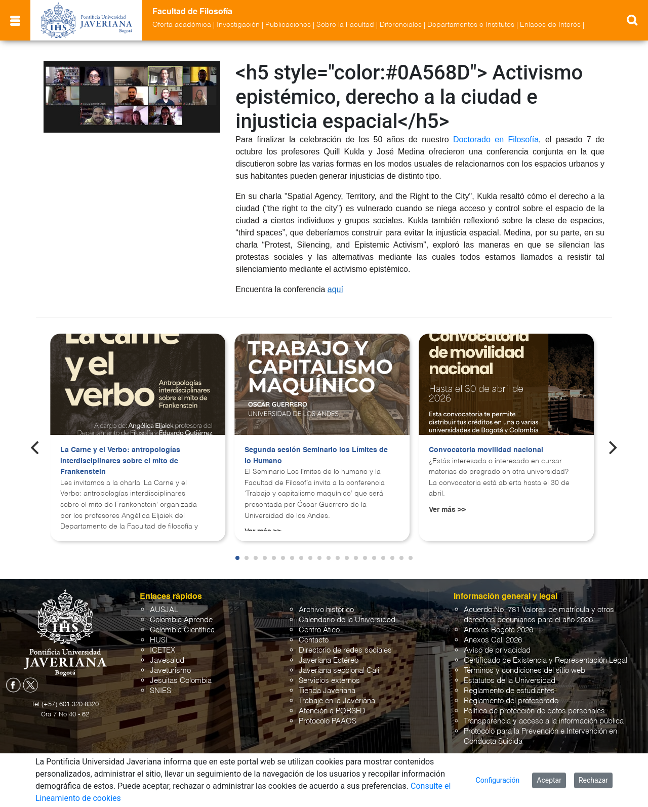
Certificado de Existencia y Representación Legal (545, 660)
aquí (335, 289)
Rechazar (593, 780)
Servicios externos (329, 680)
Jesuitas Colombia (181, 680)
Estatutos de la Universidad (509, 680)
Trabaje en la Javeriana (337, 701)
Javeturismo (170, 670)
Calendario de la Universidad (347, 620)
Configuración (498, 780)
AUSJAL (164, 610)
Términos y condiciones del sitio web (524, 670)
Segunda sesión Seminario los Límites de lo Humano (316, 456)
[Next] (612, 447)
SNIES (160, 691)
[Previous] (36, 447)
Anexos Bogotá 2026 (498, 630)
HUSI (159, 640)
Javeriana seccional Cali (339, 670)
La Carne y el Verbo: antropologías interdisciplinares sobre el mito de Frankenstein (120, 461)
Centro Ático (319, 630)
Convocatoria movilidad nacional (486, 450)
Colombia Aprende (181, 620)
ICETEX (162, 650)
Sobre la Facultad (345, 24)
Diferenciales (401, 24)
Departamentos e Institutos (470, 24)
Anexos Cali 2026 (493, 640)
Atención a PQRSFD (332, 711)
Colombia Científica (182, 630)
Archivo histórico (326, 610)
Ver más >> (447, 509)
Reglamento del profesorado (511, 701)
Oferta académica (181, 24)
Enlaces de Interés (550, 24)
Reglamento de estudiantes (509, 691)
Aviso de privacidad (497, 650)
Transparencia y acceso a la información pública (544, 721)
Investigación (238, 24)
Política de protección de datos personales (534, 711)
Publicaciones (288, 24)
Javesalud (167, 660)
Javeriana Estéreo (328, 660)
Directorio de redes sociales (345, 650)
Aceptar (549, 780)
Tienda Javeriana (327, 691)
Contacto (314, 640)
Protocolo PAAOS (327, 721)
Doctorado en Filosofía (496, 139)
